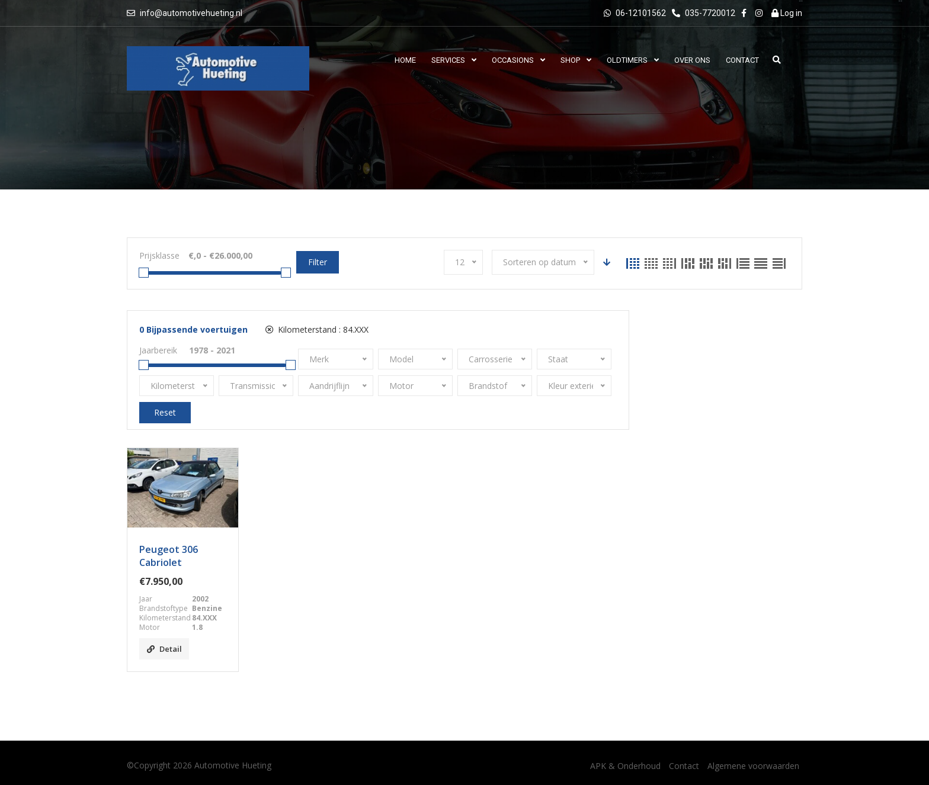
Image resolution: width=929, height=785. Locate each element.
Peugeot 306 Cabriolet (168, 556)
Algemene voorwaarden (753, 765)
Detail (164, 649)
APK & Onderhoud (625, 765)
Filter (317, 262)
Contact (684, 765)
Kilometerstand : (317, 329)
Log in (786, 13)
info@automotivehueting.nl (191, 13)
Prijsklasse (159, 255)
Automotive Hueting (232, 765)
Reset (165, 412)
